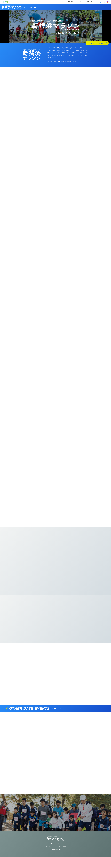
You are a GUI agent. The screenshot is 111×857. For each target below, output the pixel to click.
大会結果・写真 (69, 1)
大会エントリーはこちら (98, 43)
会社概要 (64, 846)
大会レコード (78, 1)
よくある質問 (85, 1)
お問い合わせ (93, 1)
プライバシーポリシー (50, 846)
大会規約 (59, 846)
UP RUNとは (61, 1)
